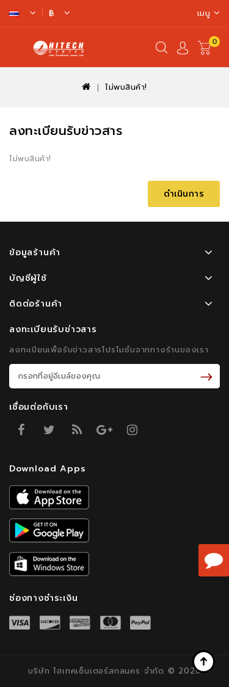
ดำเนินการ (184, 193)
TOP (204, 662)
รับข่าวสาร (208, 376)
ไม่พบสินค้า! (126, 87)
